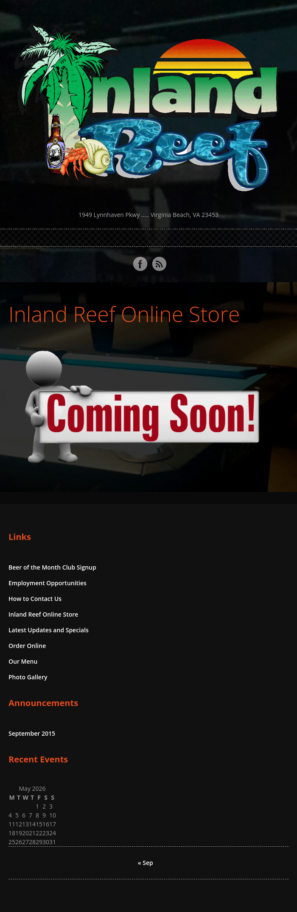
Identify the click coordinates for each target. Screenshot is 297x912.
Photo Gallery (27, 677)
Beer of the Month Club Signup (52, 567)
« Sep (145, 863)
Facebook (140, 264)
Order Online (27, 646)
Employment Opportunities (47, 583)
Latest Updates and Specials (48, 630)
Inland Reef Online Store (124, 314)
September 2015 (31, 733)
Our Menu (22, 661)
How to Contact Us (35, 599)
